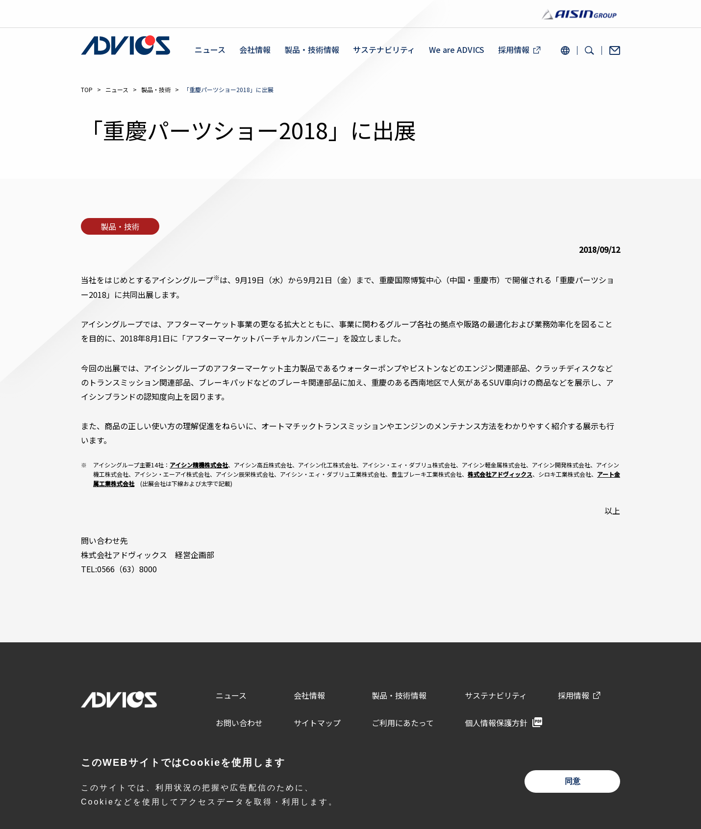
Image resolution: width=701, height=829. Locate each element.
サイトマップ (317, 723)
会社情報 (255, 49)
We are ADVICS (456, 49)
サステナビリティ (384, 49)
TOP (87, 89)
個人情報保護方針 (496, 723)
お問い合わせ (239, 723)
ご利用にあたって (403, 723)
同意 (572, 781)
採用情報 (513, 49)
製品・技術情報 (311, 49)
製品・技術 (156, 89)
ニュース (210, 49)
